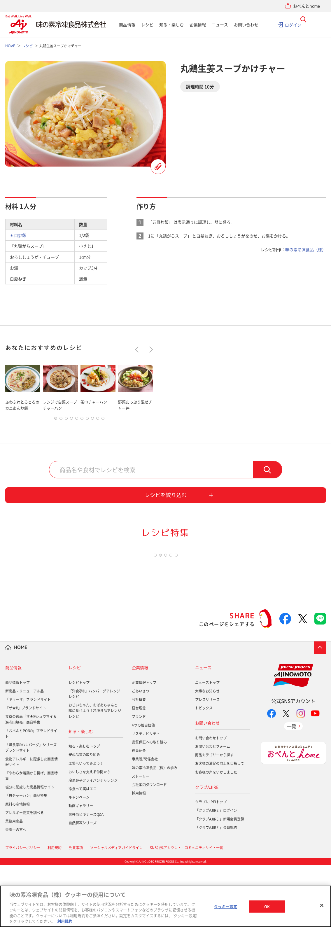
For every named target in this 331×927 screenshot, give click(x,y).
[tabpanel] (22, 386)
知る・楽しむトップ (84, 808)
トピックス (204, 769)
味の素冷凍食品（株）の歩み (154, 829)
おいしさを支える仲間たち (90, 833)
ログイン (293, 24)
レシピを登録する (158, 166)
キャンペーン (79, 859)
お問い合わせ (246, 24)
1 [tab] (55, 419)
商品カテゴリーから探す (214, 816)
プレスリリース (207, 761)
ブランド (139, 778)
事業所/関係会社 (145, 821)
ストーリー (140, 838)
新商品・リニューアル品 (24, 752)
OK (267, 906)
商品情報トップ (17, 744)
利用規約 (64, 921)
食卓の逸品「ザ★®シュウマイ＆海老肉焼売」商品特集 (31, 781)
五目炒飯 (18, 235)
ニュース (220, 24)
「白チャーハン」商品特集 (26, 857)
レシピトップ (79, 744)
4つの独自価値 (143, 787)
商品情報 (127, 24)
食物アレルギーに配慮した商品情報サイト (31, 823)
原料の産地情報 (17, 866)
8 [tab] (92, 419)
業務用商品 (14, 883)
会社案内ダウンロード (149, 846)
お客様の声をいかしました (216, 834)
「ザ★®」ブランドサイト (25, 769)
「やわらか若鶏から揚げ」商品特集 (31, 837)
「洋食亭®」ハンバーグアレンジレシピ (94, 755)
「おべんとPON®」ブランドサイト (31, 795)
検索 (267, 470)
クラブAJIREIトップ (211, 863)
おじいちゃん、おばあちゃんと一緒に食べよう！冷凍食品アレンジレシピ (95, 772)
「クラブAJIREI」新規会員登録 (219, 881)
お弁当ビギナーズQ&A (86, 876)
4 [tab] (71, 419)
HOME (20, 709)
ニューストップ (207, 744)
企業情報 (198, 24)
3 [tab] (66, 419)
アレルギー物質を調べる (24, 874)
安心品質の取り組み (84, 816)
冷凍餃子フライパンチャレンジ (93, 842)
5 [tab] (76, 419)
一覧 (291, 787)
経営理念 (139, 769)
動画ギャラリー (81, 867)
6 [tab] (81, 419)
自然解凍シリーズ (83, 884)
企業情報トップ (144, 744)
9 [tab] (97, 419)
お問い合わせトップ (211, 799)
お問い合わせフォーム (212, 808)
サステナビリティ (146, 795)
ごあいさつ (140, 752)
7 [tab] (87, 419)
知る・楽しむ (171, 24)
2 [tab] (60, 419)
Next (149, 350)
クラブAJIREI (207, 849)
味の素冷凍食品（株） (305, 249)
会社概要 (139, 761)
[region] (165, 906)
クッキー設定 (225, 906)
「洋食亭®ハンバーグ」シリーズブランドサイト (31, 809)
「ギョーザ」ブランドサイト (28, 761)
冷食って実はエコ (83, 850)
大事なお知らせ (207, 752)
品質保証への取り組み (149, 804)
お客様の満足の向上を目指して (219, 825)
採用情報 (139, 855)
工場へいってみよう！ (86, 825)
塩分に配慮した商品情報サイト (29, 848)
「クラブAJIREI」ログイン (216, 872)
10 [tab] (102, 419)
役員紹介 (139, 812)
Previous (138, 350)
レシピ (147, 24)
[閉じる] (321, 905)
